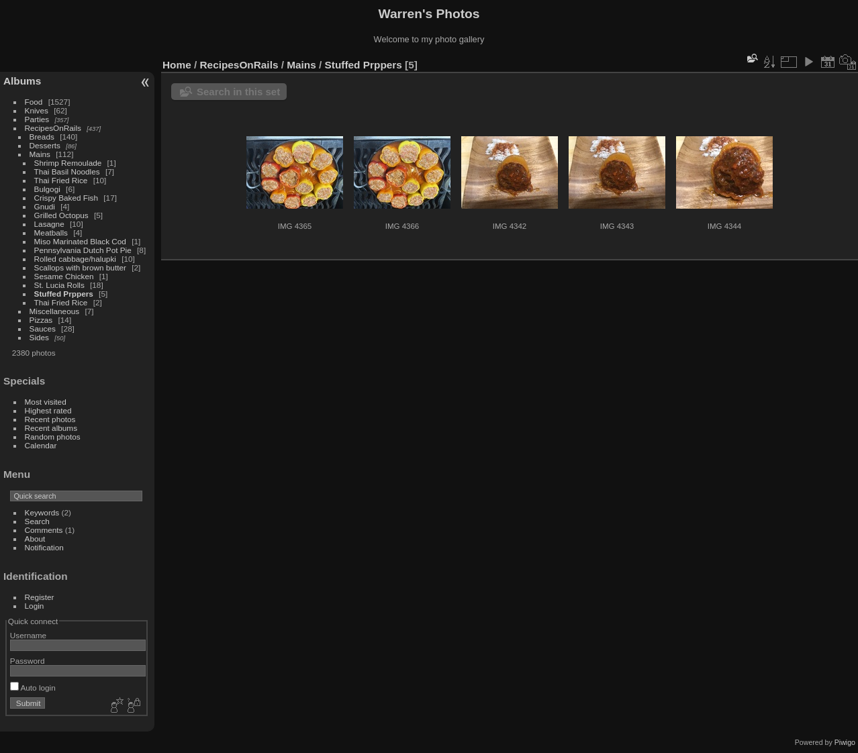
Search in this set (238, 91)
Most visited (45, 401)
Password (27, 660)
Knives (36, 110)
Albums (22, 81)
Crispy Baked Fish (66, 197)
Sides (39, 337)
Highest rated (48, 410)
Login (34, 605)
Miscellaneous (55, 311)
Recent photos (50, 419)
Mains (40, 154)
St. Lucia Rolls (59, 285)
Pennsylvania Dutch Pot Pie (83, 250)
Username (28, 635)
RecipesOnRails (53, 127)
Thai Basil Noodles (67, 171)
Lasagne (49, 223)
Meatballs (52, 232)
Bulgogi (47, 189)
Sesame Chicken (65, 276)
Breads (42, 136)
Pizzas (41, 319)
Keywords (42, 512)
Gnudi (44, 206)
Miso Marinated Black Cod (80, 241)
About (35, 538)
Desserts (45, 145)
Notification (44, 547)
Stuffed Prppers (63, 293)
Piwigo (845, 742)
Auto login (33, 687)
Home (176, 64)
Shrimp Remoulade (68, 162)
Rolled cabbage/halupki (75, 258)
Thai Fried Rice (61, 180)
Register (39, 597)
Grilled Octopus (62, 215)
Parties (37, 119)
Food (34, 101)
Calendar (41, 445)
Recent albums (51, 427)
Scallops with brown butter (81, 267)
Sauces (43, 328)
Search (37, 521)
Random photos (53, 436)
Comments (44, 529)
